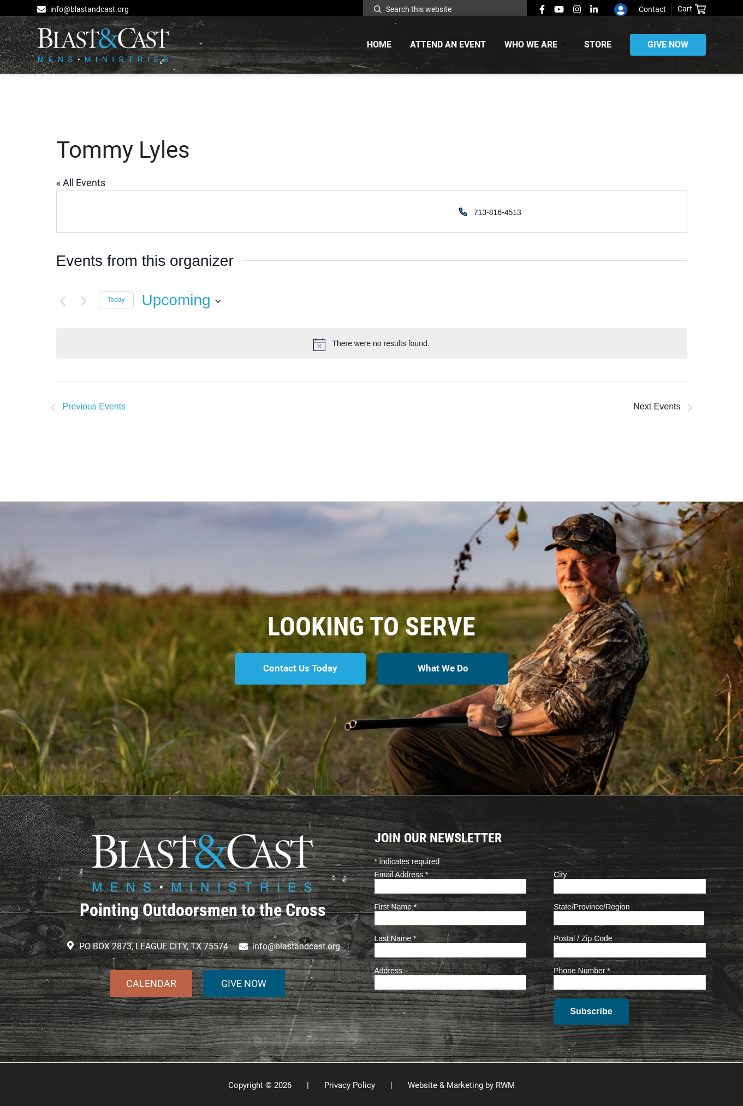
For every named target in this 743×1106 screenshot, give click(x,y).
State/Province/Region (591, 904)
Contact (652, 9)
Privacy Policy (349, 1084)
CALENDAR (151, 981)
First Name (396, 904)
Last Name (396, 936)
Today (116, 300)
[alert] (371, 343)
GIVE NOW (243, 981)
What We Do (443, 668)
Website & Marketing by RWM (461, 1084)
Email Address (402, 873)
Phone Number (582, 969)
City (560, 873)
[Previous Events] (62, 300)
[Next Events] (84, 300)
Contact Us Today (299, 668)
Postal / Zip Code (583, 936)
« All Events (80, 182)
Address (388, 969)
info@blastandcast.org (89, 9)
